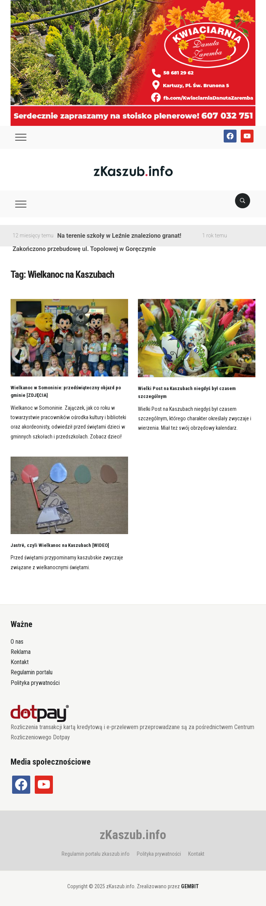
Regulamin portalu (32, 672)
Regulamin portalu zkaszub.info (96, 854)
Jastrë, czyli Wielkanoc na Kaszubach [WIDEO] (60, 545)
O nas (17, 641)
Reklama (21, 651)
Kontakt (20, 662)
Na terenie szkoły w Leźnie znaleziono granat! (119, 235)
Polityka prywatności (35, 682)
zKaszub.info (133, 834)
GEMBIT (190, 886)
